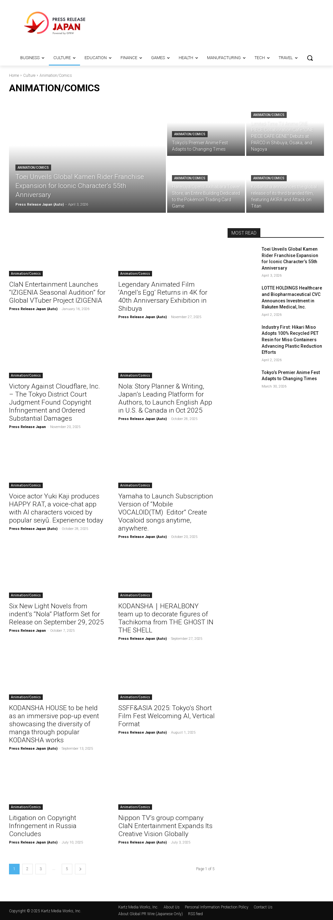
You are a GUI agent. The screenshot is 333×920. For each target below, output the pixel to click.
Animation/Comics (33, 167)
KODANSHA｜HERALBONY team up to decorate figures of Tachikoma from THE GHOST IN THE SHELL (165, 618)
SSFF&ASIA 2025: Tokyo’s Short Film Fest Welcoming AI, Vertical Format (166, 716)
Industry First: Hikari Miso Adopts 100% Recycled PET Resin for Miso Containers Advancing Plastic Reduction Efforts (292, 340)
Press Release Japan (27, 427)
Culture (29, 75)
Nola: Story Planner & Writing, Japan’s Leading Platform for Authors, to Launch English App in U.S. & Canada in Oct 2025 (165, 398)
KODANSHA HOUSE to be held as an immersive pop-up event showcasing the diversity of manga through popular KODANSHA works (54, 724)
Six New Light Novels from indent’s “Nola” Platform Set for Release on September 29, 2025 (56, 614)
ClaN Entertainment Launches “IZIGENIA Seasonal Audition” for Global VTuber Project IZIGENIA (57, 292)
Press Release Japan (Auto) (33, 309)
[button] (310, 58)
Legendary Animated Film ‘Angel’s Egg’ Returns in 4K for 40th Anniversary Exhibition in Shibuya (162, 296)
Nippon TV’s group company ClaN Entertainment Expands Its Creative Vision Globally (165, 826)
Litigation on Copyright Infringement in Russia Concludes (42, 826)
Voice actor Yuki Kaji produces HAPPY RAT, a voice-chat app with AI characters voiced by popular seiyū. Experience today (56, 508)
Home (14, 75)
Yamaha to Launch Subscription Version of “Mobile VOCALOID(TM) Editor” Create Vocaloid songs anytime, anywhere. (165, 512)
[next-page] (80, 869)
